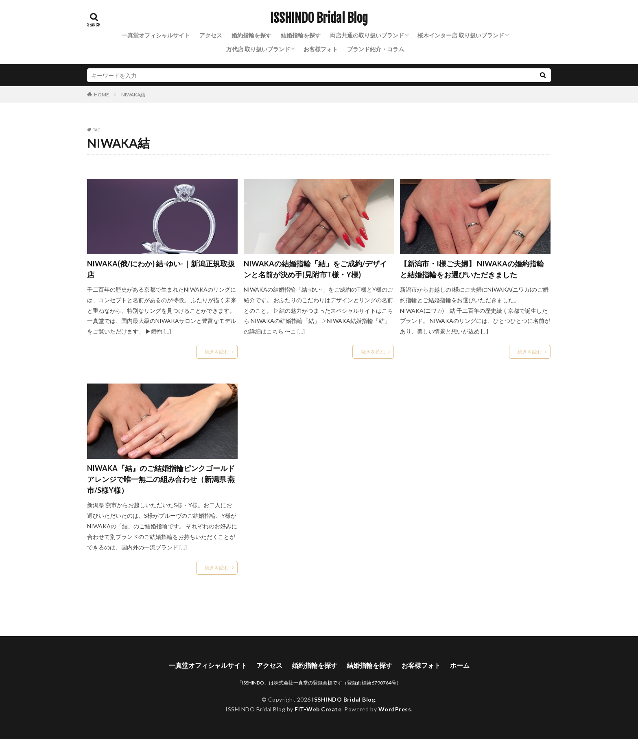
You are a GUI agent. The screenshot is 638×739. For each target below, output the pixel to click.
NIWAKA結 (133, 95)
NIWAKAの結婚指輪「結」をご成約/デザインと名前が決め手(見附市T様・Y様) (315, 269)
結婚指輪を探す (301, 35)
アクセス (210, 35)
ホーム (460, 665)
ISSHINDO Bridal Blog (319, 18)
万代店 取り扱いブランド (258, 49)
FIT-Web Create (318, 709)
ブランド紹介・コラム (375, 49)
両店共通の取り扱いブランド (367, 35)
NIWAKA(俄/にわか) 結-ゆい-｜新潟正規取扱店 (161, 269)
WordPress (394, 709)
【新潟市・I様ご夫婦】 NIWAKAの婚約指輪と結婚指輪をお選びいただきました (472, 269)
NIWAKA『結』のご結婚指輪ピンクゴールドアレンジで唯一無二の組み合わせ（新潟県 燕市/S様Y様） (161, 479)
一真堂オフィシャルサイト (156, 35)
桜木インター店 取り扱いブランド (460, 35)
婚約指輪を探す (251, 35)
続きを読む (217, 352)
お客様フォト (321, 49)
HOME (101, 94)
